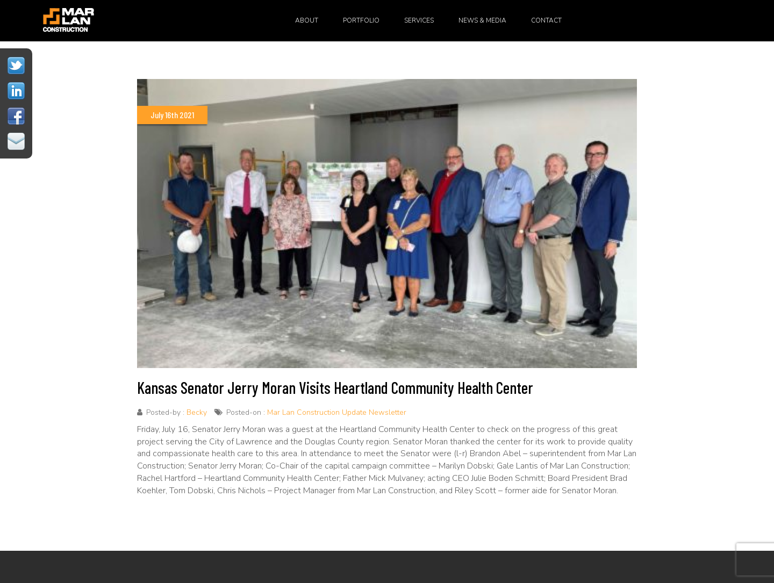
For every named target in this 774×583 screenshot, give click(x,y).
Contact (546, 20)
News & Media (482, 20)
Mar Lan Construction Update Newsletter (336, 412)
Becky (197, 412)
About (306, 20)
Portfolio (361, 20)
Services (419, 20)
